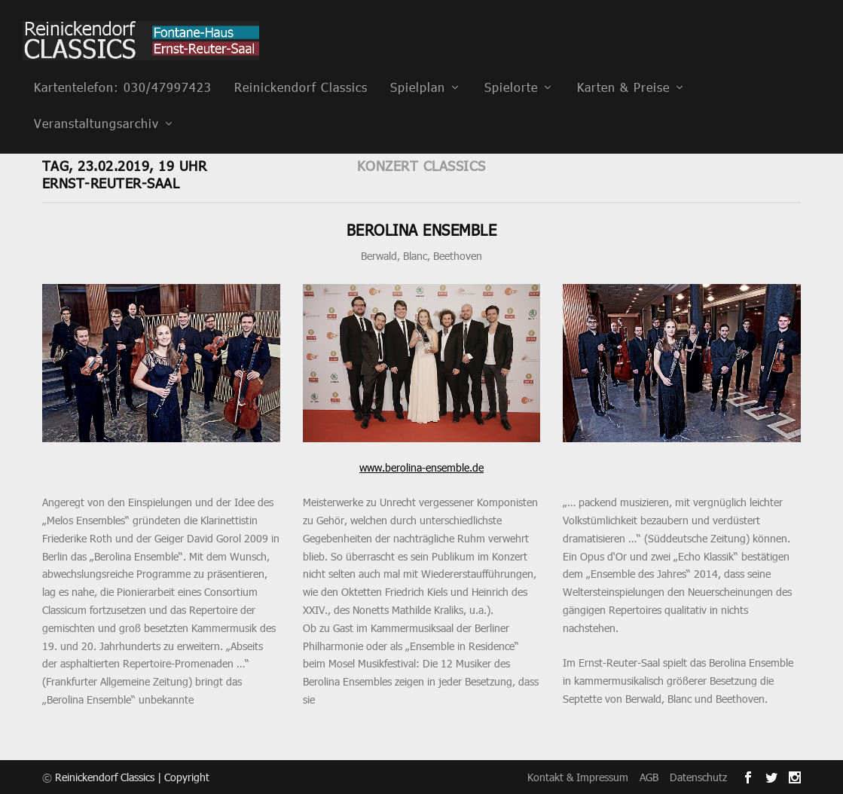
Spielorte (511, 66)
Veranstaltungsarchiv (96, 102)
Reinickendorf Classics (301, 66)
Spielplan (417, 66)
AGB (649, 776)
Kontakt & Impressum (577, 776)
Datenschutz (698, 776)
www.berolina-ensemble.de (421, 466)
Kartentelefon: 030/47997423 (123, 66)
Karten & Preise (623, 66)
